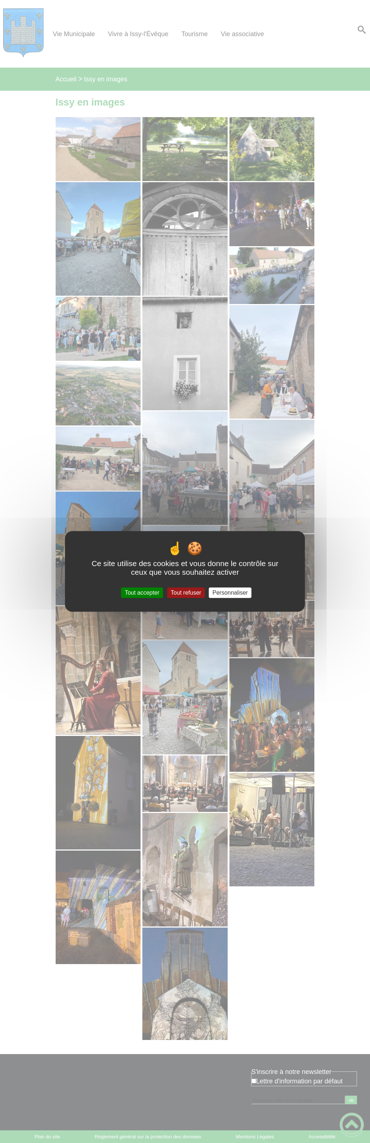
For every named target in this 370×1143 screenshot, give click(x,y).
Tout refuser (186, 593)
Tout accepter (142, 593)
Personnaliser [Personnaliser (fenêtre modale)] (230, 593)
